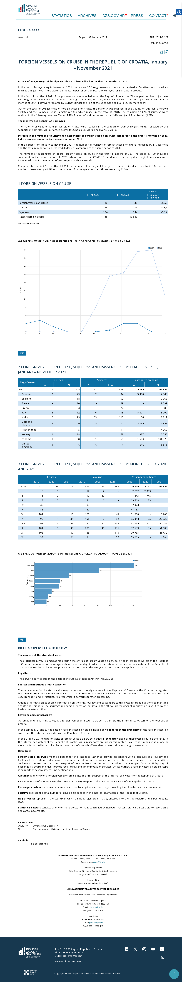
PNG (21, 353)
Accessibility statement (68, 961)
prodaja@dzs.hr (96, 922)
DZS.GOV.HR (114, 16)
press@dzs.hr (99, 862)
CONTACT (157, 16)
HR (175, 16)
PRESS (137, 16)
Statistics (61, 16)
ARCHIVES (87, 16)
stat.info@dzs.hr (96, 907)
